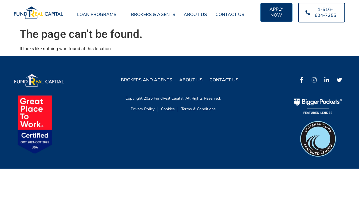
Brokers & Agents (153, 15)
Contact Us (229, 15)
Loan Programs (100, 15)
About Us (195, 15)
